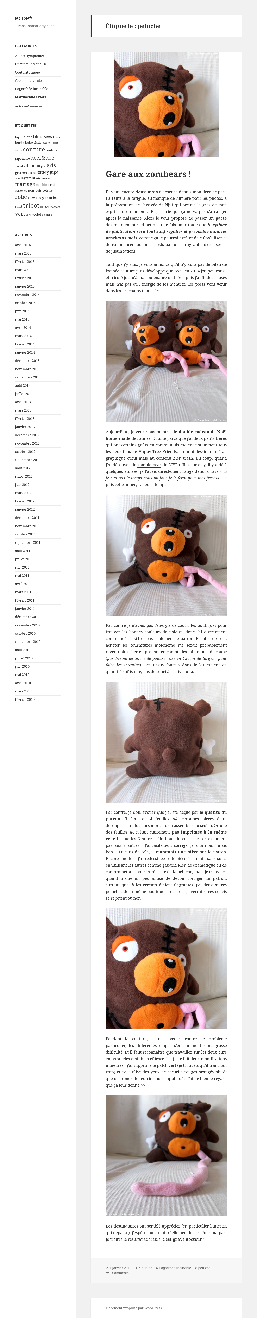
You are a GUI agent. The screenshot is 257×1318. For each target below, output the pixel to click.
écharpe (47, 214)
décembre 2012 (27, 435)
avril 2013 (23, 402)
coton (18, 150)
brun (57, 137)
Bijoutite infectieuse (31, 64)
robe (21, 196)
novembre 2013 (27, 369)
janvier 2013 (25, 427)
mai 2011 (22, 575)
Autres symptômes (29, 56)
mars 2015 (23, 270)
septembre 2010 (27, 641)
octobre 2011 (25, 534)
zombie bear (149, 464)
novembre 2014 (27, 294)
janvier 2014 (25, 352)
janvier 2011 (25, 608)
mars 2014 (23, 336)
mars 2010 (23, 691)
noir (31, 190)
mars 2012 (23, 493)
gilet (43, 166)
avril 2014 (23, 327)
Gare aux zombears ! (148, 173)
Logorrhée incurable (31, 89)
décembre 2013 (27, 360)
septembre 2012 (27, 460)
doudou (33, 165)
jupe (54, 172)
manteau (46, 178)
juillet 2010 (24, 658)
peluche (204, 1268)
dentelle (20, 166)
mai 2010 (22, 674)
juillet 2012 (24, 476)
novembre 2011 (27, 526)
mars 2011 (23, 592)
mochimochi (45, 185)
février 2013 (25, 418)
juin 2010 (22, 666)
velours (55, 206)
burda (19, 142)
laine (17, 178)
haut (33, 173)
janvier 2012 (25, 509)
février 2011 (25, 600)
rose (31, 197)
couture (34, 149)
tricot (31, 205)
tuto (47, 206)
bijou (19, 137)
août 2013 (22, 385)
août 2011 (22, 550)
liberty (36, 178)
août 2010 (22, 650)
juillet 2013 (24, 393)
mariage (25, 184)
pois (39, 190)
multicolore (21, 190)
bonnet (48, 137)
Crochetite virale (28, 80)
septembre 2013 (27, 377)
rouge (40, 198)
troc (42, 206)
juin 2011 (22, 567)
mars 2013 (23, 410)
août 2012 (22, 468)
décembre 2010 (27, 617)
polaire (47, 190)
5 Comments (119, 1272)
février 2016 (25, 261)
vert (20, 213)
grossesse (22, 172)
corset (54, 142)
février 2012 (25, 501)
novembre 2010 (27, 625)
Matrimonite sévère (30, 97)
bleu (38, 136)
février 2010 (25, 699)
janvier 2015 (25, 286)
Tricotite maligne (29, 105)
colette (46, 142)
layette (26, 178)
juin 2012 (22, 484)
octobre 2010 (25, 633)
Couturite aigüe (27, 72)
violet (36, 214)
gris (51, 165)
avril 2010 (23, 683)
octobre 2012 (25, 451)
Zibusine (145, 1268)
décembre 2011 (27, 517)
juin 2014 (22, 311)
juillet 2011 (24, 559)
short (48, 198)
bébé (29, 142)
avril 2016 (23, 245)
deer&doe (42, 157)
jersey (43, 172)
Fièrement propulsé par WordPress (134, 1308)
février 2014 (25, 344)
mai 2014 (22, 319)
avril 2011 (23, 584)
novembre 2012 (27, 443)
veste (28, 214)
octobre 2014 (25, 303)
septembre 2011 (27, 542)
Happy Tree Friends (157, 451)
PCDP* (23, 18)
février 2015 (25, 278)
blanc (27, 137)
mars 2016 (23, 253)
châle (38, 142)
